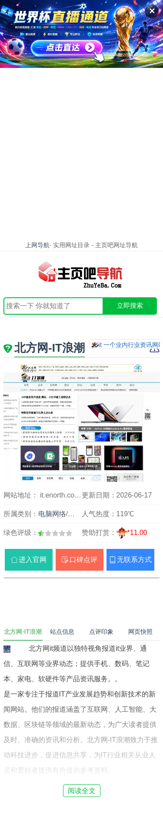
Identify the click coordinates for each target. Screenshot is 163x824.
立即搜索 (130, 305)
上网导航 (37, 245)
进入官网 (33, 559)
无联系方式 (134, 559)
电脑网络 (52, 514)
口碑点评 (83, 559)
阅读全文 (82, 790)
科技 (75, 514)
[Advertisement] (81, 153)
